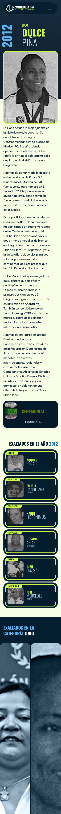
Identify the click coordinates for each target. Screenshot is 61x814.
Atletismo (12, 479)
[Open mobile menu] (50, 8)
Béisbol (12, 452)
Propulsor (13, 506)
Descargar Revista (33, 421)
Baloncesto (14, 585)
